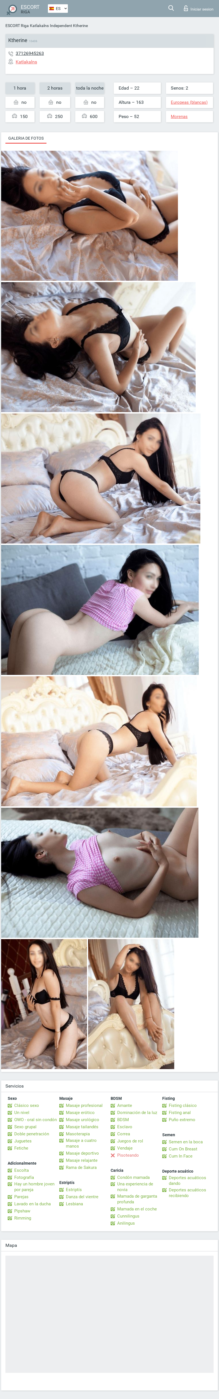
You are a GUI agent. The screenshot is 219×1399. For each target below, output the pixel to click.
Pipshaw (22, 1211)
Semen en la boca (186, 1141)
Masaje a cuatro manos (81, 1143)
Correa (123, 1133)
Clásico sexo (26, 1105)
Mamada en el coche (137, 1209)
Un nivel (21, 1112)
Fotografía (24, 1177)
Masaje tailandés (82, 1126)
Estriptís (74, 1189)
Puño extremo (182, 1119)
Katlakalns (39, 25)
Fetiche (21, 1148)
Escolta (21, 1170)
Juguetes (23, 1141)
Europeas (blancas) (189, 102)
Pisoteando (128, 1155)
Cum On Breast (183, 1149)
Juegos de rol (130, 1141)
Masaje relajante (82, 1160)
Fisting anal (180, 1112)
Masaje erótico (80, 1112)
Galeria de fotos (26, 138)
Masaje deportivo (82, 1153)
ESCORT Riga (17, 25)
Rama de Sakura (81, 1167)
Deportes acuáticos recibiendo (187, 1192)
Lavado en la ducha (32, 1203)
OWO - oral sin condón (35, 1119)
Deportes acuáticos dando (187, 1180)
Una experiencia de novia (135, 1186)
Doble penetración (31, 1133)
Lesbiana (74, 1203)
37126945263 (30, 53)
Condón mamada (133, 1177)
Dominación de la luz (137, 1112)
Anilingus (126, 1223)
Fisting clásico (183, 1105)
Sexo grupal (25, 1126)
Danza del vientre (82, 1196)
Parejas (21, 1196)
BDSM (123, 1119)
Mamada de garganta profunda (137, 1199)
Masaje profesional (84, 1105)
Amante (124, 1105)
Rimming (22, 1218)
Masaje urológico (82, 1119)
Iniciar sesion (199, 8)
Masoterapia (78, 1133)
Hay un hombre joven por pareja (34, 1186)
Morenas (179, 116)
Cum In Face (180, 1156)
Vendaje (125, 1148)
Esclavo (124, 1126)
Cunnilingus (128, 1216)
